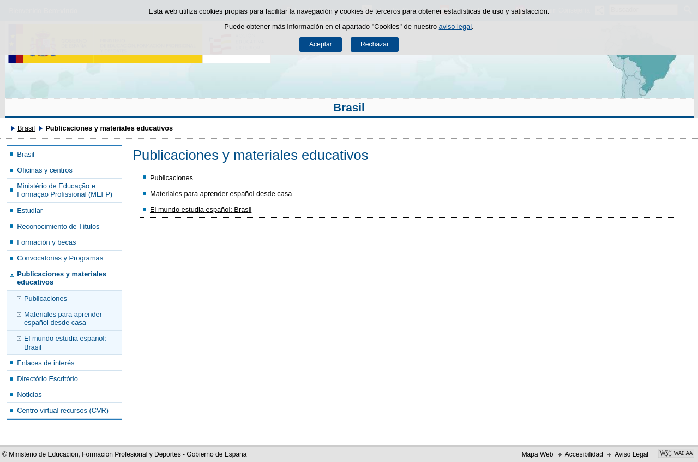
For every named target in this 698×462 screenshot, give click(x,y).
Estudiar (30, 210)
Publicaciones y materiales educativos (61, 278)
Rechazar (374, 44)
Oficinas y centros (45, 170)
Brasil (349, 107)
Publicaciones (45, 298)
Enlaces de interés (45, 363)
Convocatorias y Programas (60, 258)
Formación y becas (46, 242)
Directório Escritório (47, 379)
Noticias (29, 394)
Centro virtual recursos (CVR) (63, 410)
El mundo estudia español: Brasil (65, 342)
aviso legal (455, 26)
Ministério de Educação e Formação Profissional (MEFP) (64, 190)
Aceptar (320, 44)
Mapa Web (537, 454)
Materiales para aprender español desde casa (63, 318)
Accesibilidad (584, 454)
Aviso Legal (631, 454)
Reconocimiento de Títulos (58, 226)
